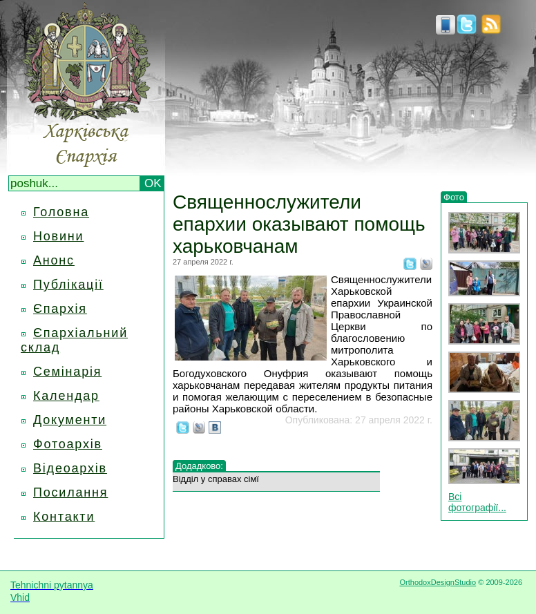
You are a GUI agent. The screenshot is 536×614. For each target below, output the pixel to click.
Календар (66, 396)
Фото (453, 197)
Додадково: (199, 466)
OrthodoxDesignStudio (437, 582)
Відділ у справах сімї (216, 479)
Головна (61, 212)
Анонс (54, 260)
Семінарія (67, 371)
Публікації (68, 284)
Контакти (64, 517)
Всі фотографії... (477, 502)
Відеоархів (70, 468)
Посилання (70, 492)
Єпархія (60, 309)
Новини (58, 236)
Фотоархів (67, 444)
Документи (69, 420)
